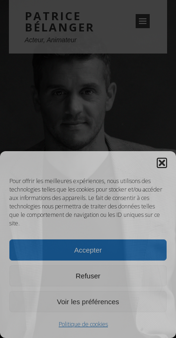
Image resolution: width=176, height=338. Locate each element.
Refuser (88, 276)
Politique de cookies (83, 324)
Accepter (88, 250)
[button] (162, 163)
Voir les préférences (88, 302)
